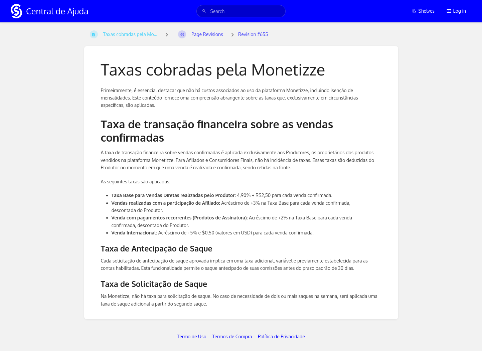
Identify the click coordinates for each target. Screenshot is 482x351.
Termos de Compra (232, 336)
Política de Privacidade (281, 336)
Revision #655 (253, 34)
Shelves (423, 11)
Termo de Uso (191, 336)
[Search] (204, 11)
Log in (456, 11)
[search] (240, 11)
